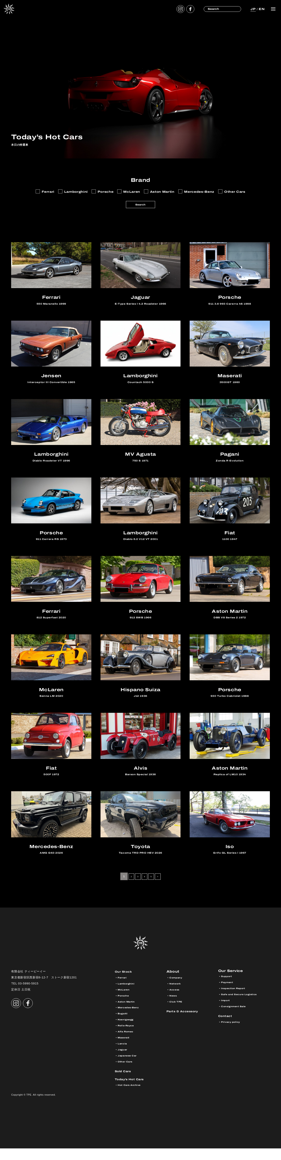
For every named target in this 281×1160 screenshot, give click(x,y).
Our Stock (126, 983)
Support (228, 989)
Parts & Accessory (186, 1022)
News (174, 1007)
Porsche (125, 1007)
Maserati (125, 1049)
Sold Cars (125, 1082)
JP (252, 9)
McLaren (125, 1001)
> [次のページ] (160, 888)
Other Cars (127, 1073)
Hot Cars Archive (132, 1096)
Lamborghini (128, 995)
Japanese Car (130, 1067)
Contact (227, 1028)
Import (226, 1013)
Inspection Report (236, 1001)
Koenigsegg (128, 1031)
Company (177, 989)
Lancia (123, 1055)
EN (261, 9)
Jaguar (123, 1061)
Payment (228, 995)
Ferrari (123, 989)
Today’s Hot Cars (133, 1090)
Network (176, 995)
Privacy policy (233, 1035)
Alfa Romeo (128, 1043)
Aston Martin (129, 1013)
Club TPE (177, 1013)
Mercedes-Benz (131, 1019)
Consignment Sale (236, 1019)
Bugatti (124, 1025)
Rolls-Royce (128, 1037)
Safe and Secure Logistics (244, 1007)
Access (175, 1001)
